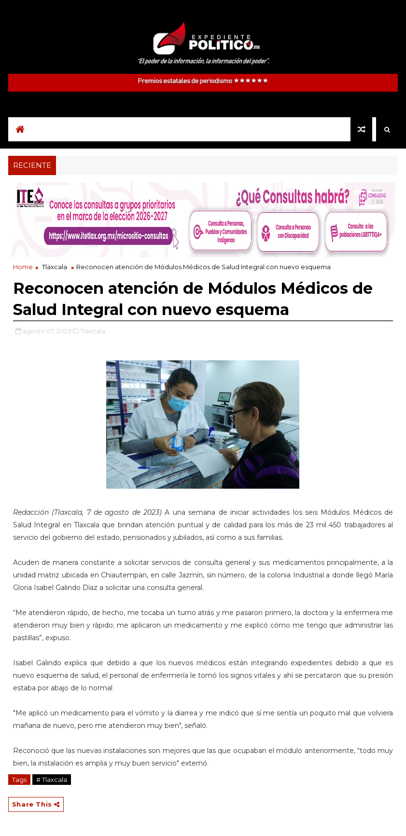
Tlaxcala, (93, 331)
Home (23, 267)
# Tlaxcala (51, 779)
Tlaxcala (54, 267)
